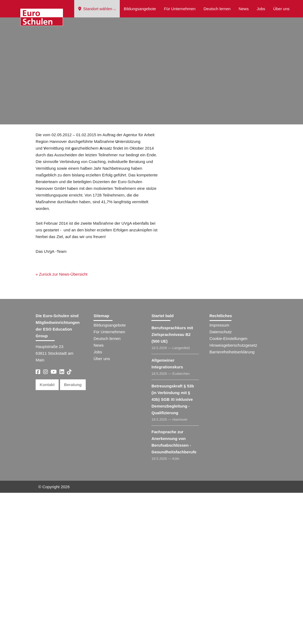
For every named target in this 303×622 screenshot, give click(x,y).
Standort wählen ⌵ (97, 8)
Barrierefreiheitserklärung (232, 481)
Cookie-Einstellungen (229, 467)
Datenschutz (221, 461)
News (244, 8)
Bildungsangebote (140, 8)
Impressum (219, 454)
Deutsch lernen (217, 8)
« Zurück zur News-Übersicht (59, 166)
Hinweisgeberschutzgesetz (233, 474)
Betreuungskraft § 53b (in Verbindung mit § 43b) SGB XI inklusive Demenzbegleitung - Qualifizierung (172, 528)
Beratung (73, 514)
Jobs (261, 8)
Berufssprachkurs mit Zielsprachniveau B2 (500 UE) (172, 464)
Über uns (281, 8)
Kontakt (47, 514)
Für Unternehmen (180, 8)
